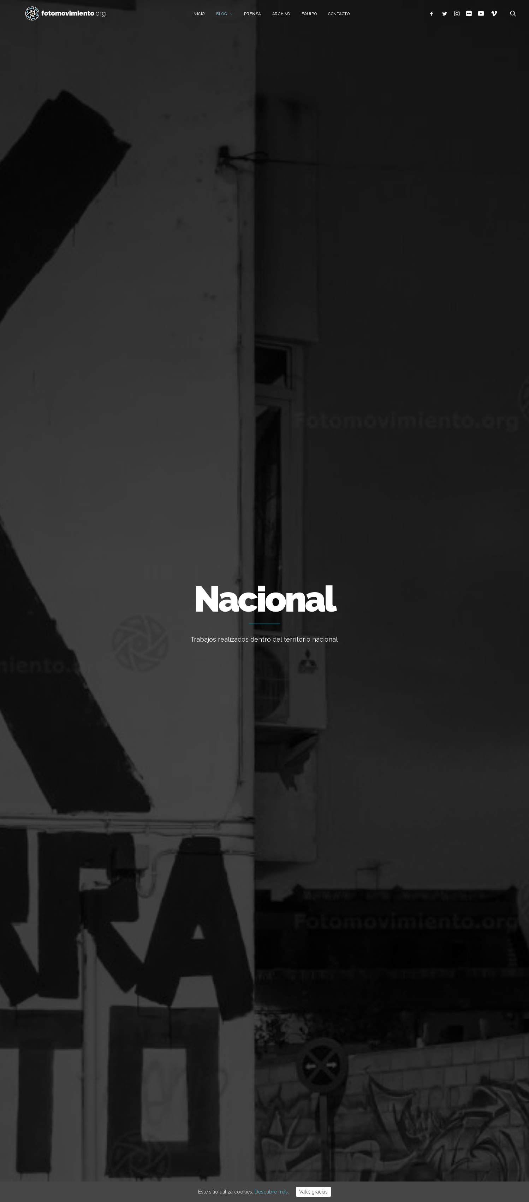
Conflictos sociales (297, 295)
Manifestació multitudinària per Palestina (308, 1107)
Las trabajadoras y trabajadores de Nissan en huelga (123, 506)
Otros (125, 325)
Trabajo (118, 295)
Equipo (318, 16)
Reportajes (95, 325)
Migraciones (222, 295)
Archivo (290, 16)
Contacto (347, 16)
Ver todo (437, 295)
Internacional (182, 295)
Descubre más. (272, 1192)
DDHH (337, 295)
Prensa (260, 16)
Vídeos (386, 295)
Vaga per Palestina (293, 1045)
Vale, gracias (313, 1192)
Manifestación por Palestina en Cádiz (315, 1083)
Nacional (146, 295)
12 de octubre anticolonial (302, 1064)
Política (254, 295)
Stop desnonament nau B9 (303, 1026)
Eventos (360, 295)
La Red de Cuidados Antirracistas (246, 543)
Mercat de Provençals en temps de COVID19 (394, 501)
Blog (233, 16)
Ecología (89, 295)
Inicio (207, 16)
